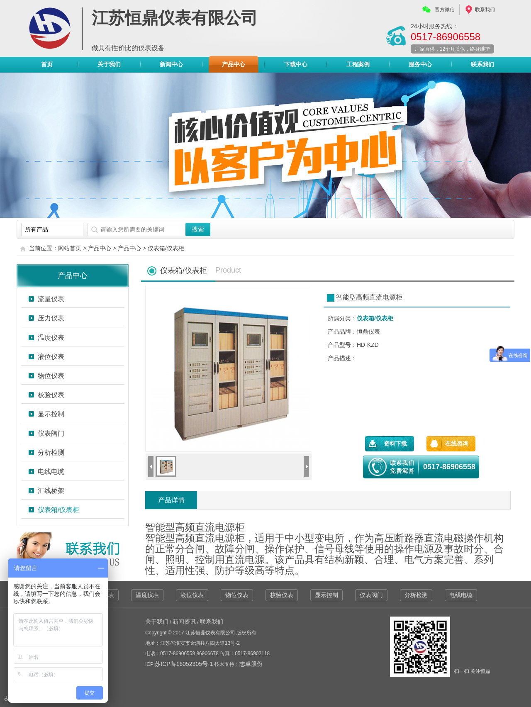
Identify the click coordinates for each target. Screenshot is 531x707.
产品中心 (233, 66)
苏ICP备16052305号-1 (184, 664)
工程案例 (358, 64)
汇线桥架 (51, 490)
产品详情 (171, 500)
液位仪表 (51, 356)
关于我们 (109, 64)
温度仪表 (51, 337)
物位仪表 (51, 375)
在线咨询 (456, 443)
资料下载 (395, 443)
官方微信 (445, 9)
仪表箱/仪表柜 (166, 248)
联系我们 (485, 9)
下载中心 (295, 64)
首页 (47, 64)
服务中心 (420, 64)
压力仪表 (51, 318)
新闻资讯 (184, 621)
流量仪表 (51, 298)
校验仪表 (51, 394)
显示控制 (51, 413)
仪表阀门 (51, 433)
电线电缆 (51, 471)
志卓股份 (251, 664)
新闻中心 (171, 64)
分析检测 (51, 452)
